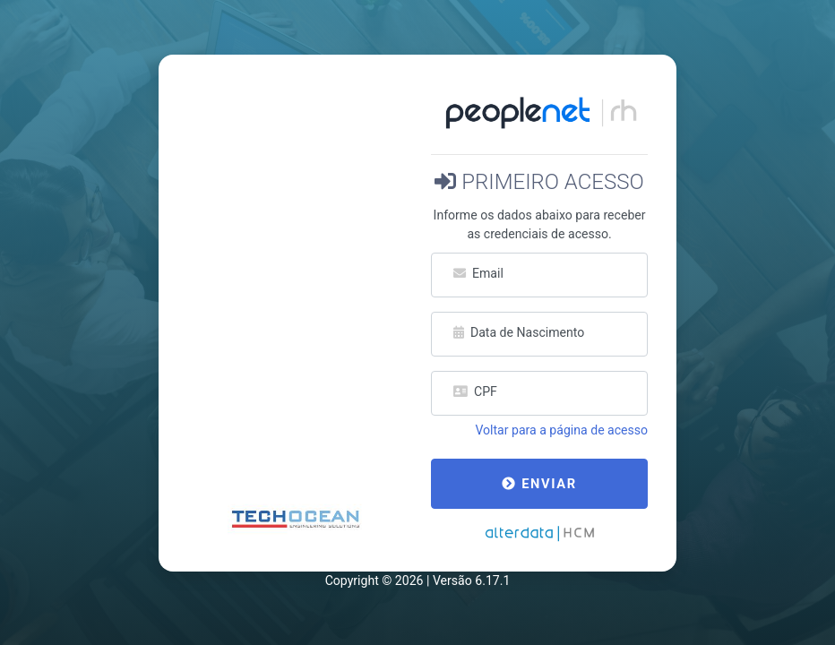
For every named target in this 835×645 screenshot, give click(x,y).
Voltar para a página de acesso (561, 430)
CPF (475, 391)
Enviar (539, 484)
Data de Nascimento (518, 332)
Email (478, 273)
